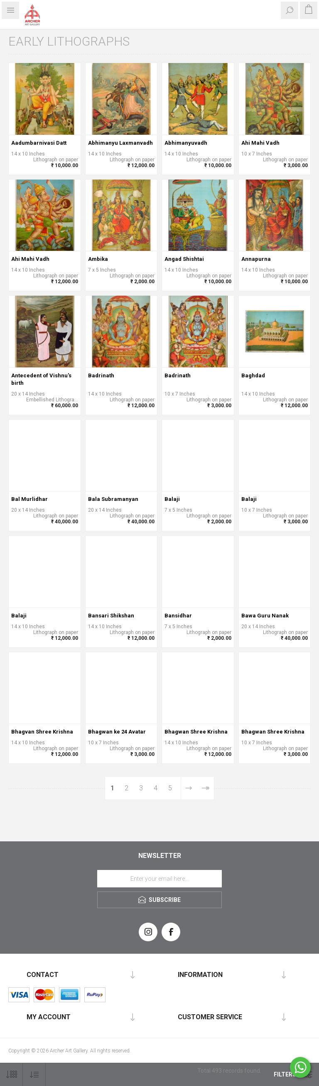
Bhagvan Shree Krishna (42, 732)
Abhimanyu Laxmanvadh (120, 143)
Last (205, 788)
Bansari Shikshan (111, 615)
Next (189, 788)
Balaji (172, 499)
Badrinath (101, 375)
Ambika (98, 259)
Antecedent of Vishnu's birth (41, 379)
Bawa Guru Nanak (265, 615)
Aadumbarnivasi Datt (38, 143)
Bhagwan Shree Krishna (196, 732)
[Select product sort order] (34, 1074)
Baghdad (253, 375)
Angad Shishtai (184, 259)
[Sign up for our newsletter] (159, 878)
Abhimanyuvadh (185, 143)
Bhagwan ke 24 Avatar (117, 732)
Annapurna (256, 259)
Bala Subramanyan (113, 499)
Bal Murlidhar (29, 499)
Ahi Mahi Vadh (260, 143)
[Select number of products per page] (11, 1074)
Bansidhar (178, 615)
